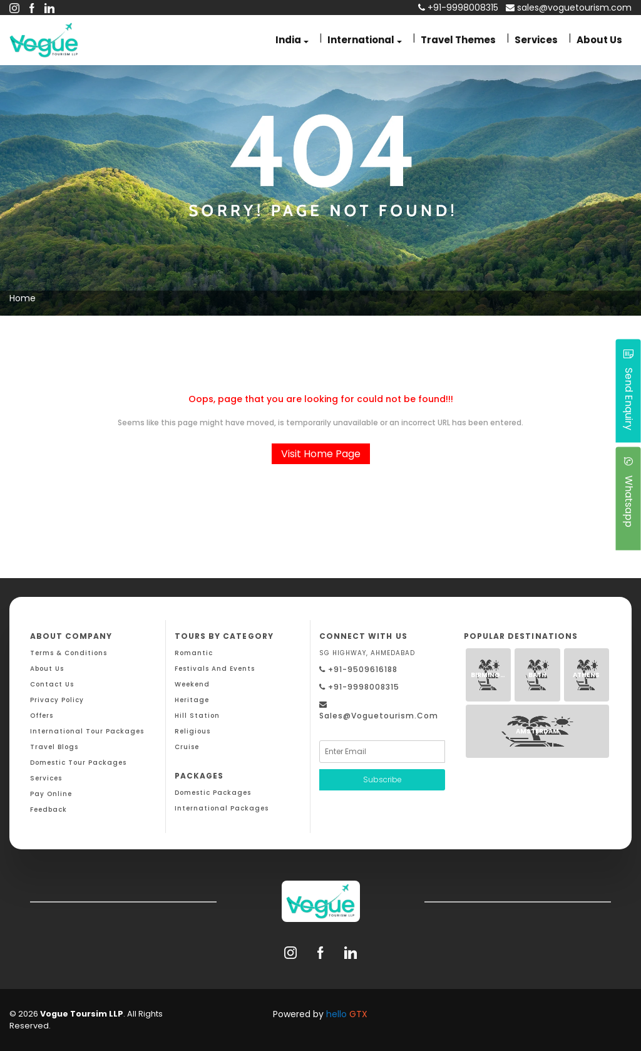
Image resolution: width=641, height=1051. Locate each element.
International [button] (360, 39)
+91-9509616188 (358, 669)
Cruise (187, 747)
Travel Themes (458, 39)
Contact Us (52, 684)
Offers (41, 715)
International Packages (222, 808)
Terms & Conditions (68, 653)
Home (22, 298)
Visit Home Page (321, 454)
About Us (599, 39)
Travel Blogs (54, 747)
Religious (192, 731)
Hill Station (197, 715)
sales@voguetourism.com (569, 7)
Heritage (192, 700)
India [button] (288, 39)
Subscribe (382, 779)
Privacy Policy (57, 700)
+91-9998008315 (359, 686)
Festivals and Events (215, 668)
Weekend (192, 684)
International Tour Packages (87, 731)
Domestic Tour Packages (78, 762)
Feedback (48, 809)
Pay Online (51, 794)
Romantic (194, 653)
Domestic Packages (213, 792)
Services (536, 39)
